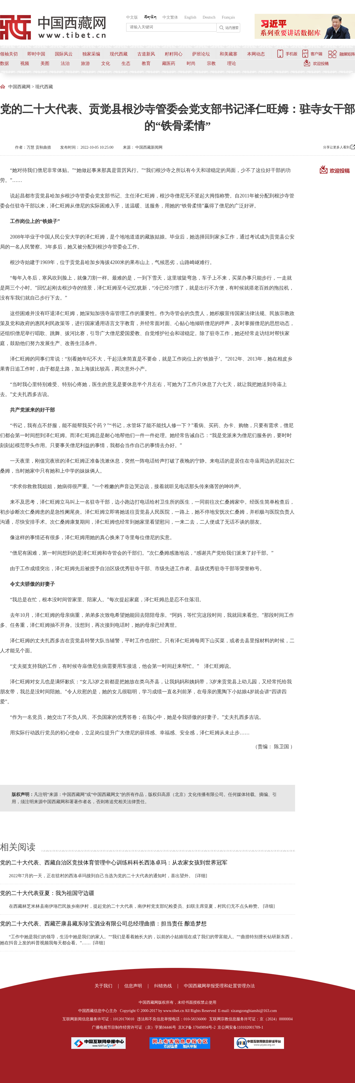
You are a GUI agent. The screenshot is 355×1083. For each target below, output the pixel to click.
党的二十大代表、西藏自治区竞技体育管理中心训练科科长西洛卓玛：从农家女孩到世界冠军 (113, 862)
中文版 (132, 17)
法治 (65, 63)
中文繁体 (170, 17)
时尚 (191, 63)
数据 (4, 63)
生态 (125, 63)
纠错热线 (163, 985)
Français (228, 17)
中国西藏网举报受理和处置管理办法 (219, 985)
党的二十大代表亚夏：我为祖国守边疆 (47, 893)
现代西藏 (119, 54)
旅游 (85, 63)
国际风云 (64, 54)
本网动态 (256, 54)
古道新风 (146, 54)
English (190, 17)
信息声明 (133, 985)
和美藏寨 (228, 54)
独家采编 (91, 54)
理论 (231, 63)
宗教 (211, 63)
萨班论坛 (201, 54)
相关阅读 (18, 847)
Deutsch (209, 17)
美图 (44, 63)
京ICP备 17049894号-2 (196, 1027)
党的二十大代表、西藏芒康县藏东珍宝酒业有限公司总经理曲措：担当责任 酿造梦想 (103, 923)
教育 (146, 63)
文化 (105, 63)
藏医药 (168, 63)
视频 (24, 63)
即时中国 (36, 54)
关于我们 (103, 985)
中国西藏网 (19, 86)
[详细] (201, 875)
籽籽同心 (173, 54)
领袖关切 (9, 54)
